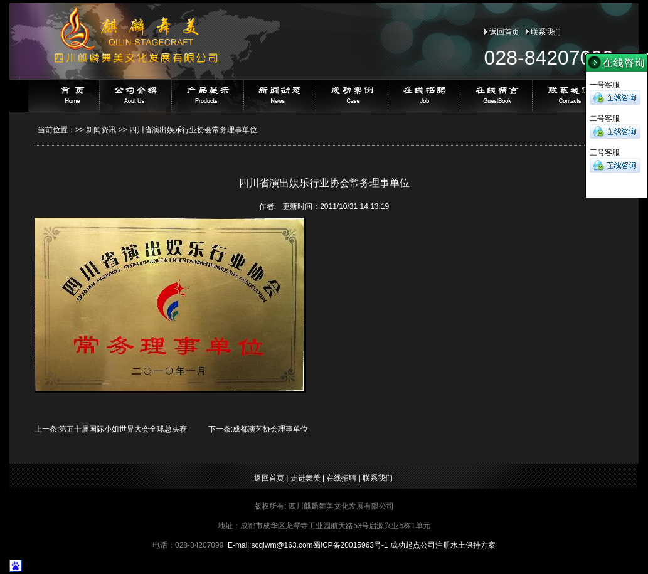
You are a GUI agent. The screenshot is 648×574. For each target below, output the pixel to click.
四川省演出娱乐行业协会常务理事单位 (193, 129)
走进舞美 (305, 478)
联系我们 (546, 32)
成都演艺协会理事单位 (270, 429)
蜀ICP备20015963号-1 (350, 545)
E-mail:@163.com (270, 545)
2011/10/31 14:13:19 (354, 206)
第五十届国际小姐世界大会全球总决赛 (123, 429)
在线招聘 (341, 478)
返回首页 (504, 32)
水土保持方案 (473, 545)
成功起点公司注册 (420, 545)
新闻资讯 (101, 129)
